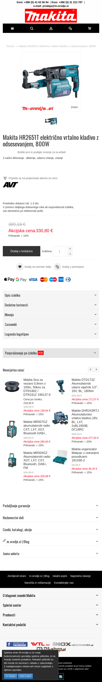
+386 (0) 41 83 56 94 (36, 2)
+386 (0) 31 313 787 (71, 2)
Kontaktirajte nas (64, 582)
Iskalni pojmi (60, 576)
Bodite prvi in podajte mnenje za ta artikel (42, 152)
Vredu (11, 676)
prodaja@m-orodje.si (56, 5)
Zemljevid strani (17, 576)
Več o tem (25, 676)
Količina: (47, 251)
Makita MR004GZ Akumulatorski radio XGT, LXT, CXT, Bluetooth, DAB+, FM (36, 460)
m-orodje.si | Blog (39, 576)
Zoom (74, 107)
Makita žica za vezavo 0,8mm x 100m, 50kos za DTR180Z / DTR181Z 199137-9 (36, 387)
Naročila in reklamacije (37, 582)
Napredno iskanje (80, 576)
